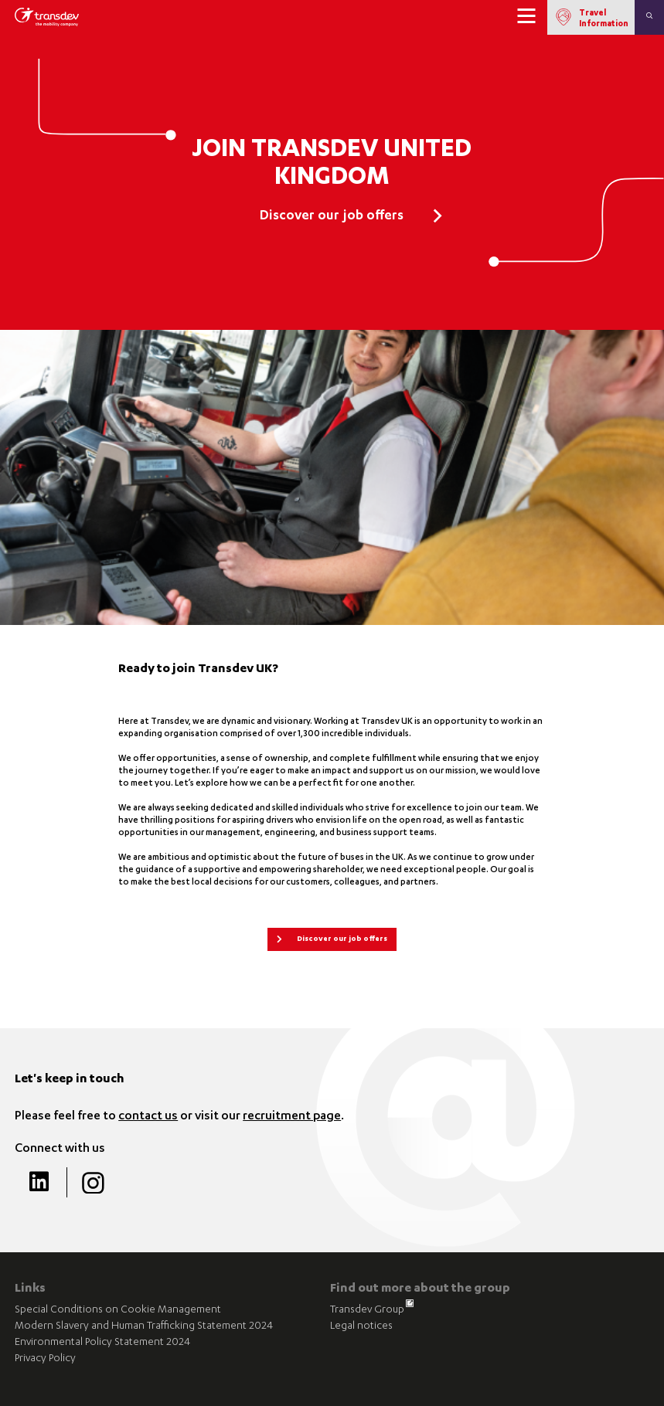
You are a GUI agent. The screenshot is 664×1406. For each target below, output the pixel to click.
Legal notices (361, 1327)
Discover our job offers (332, 217)
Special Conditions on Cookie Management (118, 1310)
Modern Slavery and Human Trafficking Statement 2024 (144, 1327)
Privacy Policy (45, 1359)
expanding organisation (168, 734)
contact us (148, 1117)
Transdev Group (372, 1309)
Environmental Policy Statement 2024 (102, 1343)
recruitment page (292, 1117)
